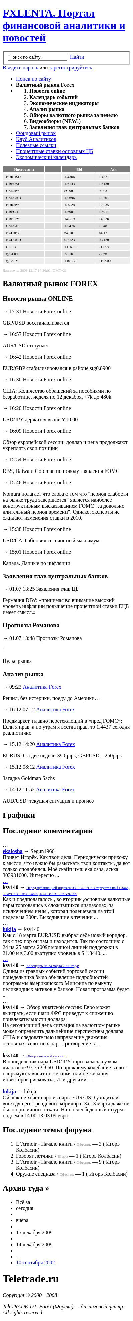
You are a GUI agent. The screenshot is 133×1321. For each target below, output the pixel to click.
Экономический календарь (46, 157)
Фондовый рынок (36, 133)
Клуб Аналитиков (36, 139)
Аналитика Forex (42, 687)
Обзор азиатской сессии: (45, 1056)
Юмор (63, 1156)
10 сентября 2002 (35, 1262)
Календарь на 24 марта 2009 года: (52, 966)
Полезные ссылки (36, 145)
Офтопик (84, 1144)
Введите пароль (20, 67)
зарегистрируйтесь (70, 67)
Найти (77, 57)
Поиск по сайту (33, 79)
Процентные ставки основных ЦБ (54, 151)
